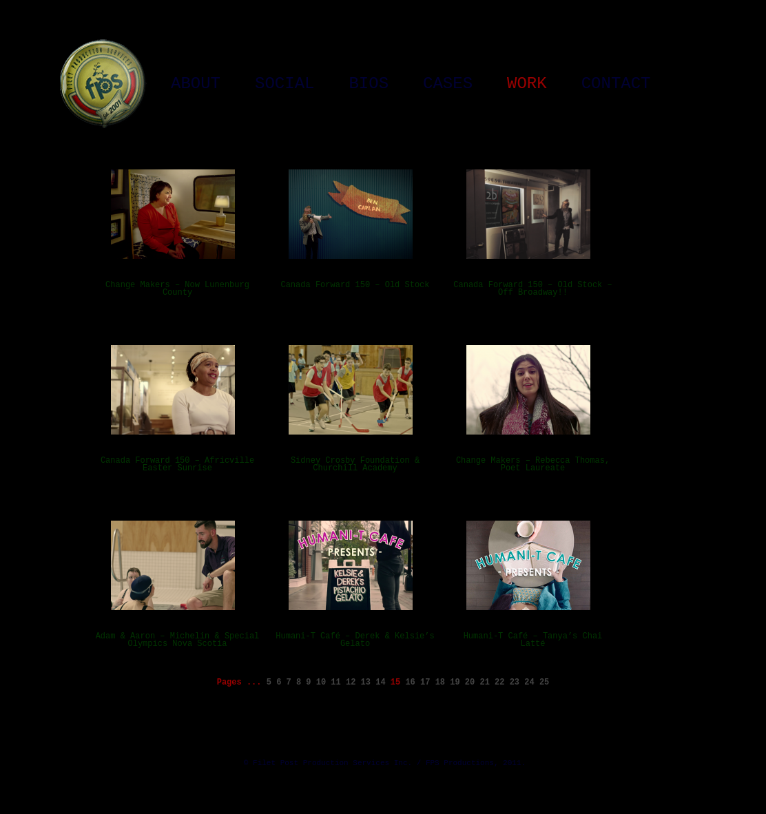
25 (544, 682)
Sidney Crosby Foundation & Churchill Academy (355, 464)
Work (527, 84)
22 (499, 682)
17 (425, 682)
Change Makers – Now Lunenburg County (177, 289)
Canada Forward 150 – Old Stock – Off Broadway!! (532, 289)
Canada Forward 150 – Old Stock (354, 285)
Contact (616, 84)
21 (484, 682)
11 (335, 682)
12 (350, 682)
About (195, 84)
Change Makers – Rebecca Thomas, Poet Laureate (533, 464)
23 (514, 682)
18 (440, 682)
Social (284, 84)
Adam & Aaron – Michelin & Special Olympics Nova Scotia (178, 640)
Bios (369, 84)
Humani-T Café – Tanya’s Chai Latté (533, 640)
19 (454, 682)
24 (529, 682)
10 (321, 682)
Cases (448, 84)
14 (380, 682)
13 (366, 682)
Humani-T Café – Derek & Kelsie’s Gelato (355, 640)
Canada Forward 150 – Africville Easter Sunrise (177, 464)
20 (470, 682)
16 (410, 682)
